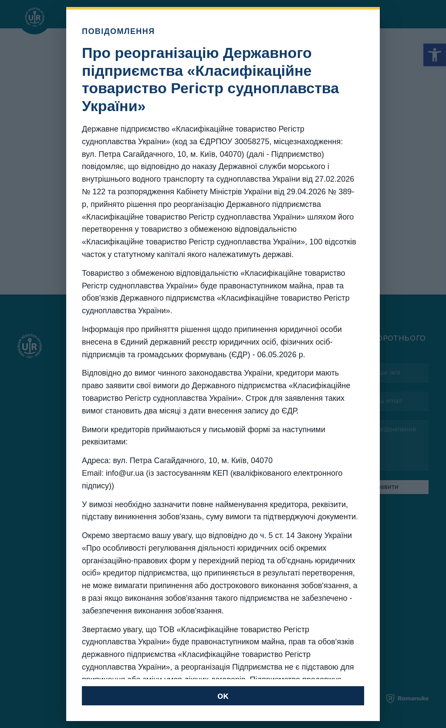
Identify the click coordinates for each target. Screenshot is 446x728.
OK (223, 696)
